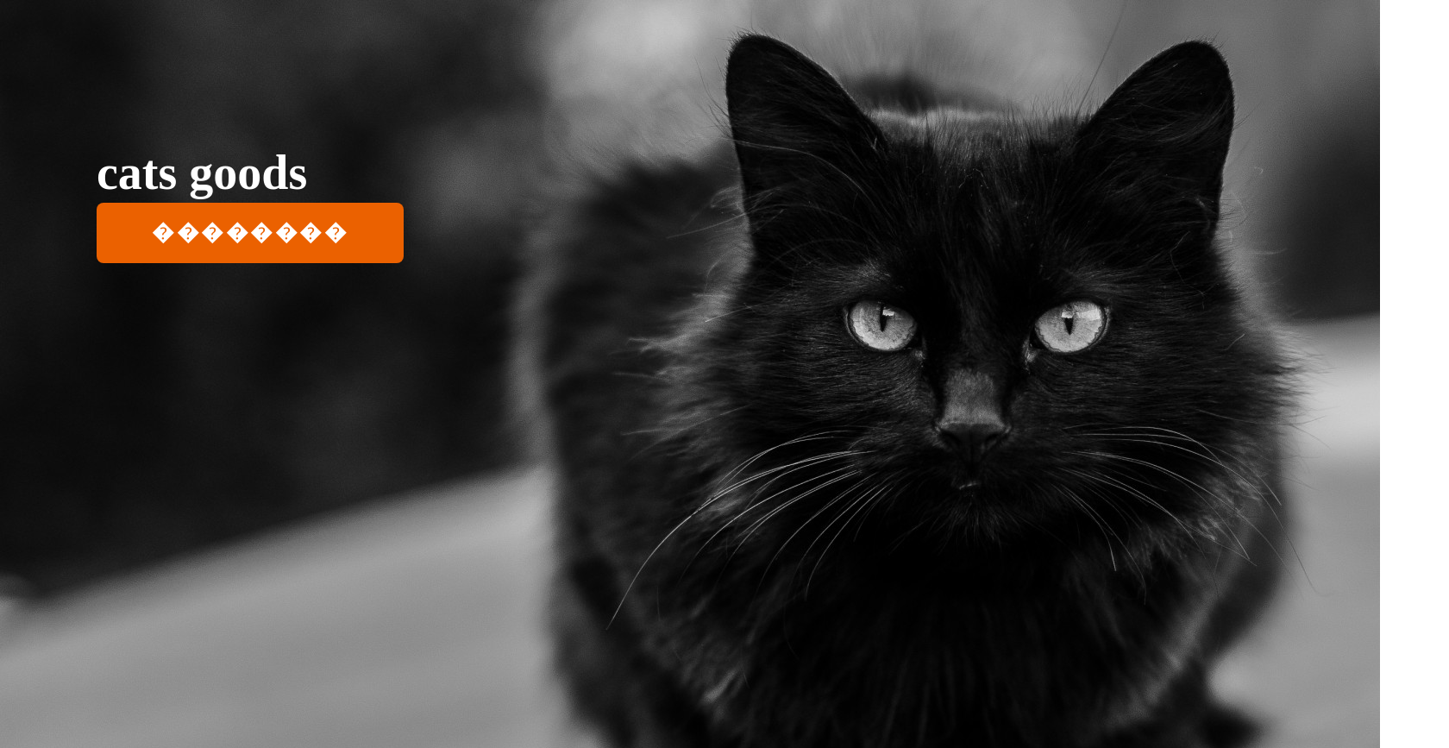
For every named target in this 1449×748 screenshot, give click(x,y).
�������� (250, 232)
